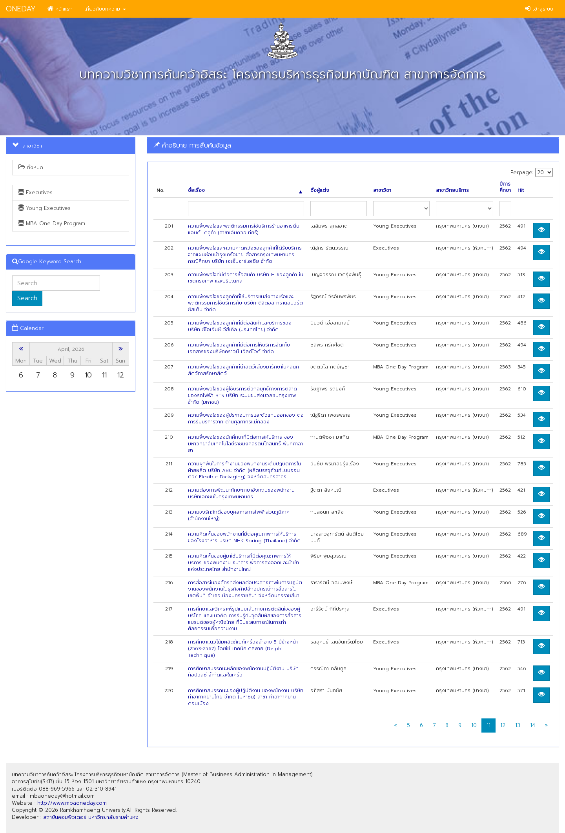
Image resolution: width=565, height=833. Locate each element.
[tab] (353, 145)
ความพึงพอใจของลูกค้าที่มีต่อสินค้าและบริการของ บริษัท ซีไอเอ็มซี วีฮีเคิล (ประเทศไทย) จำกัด (240, 326)
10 (474, 725)
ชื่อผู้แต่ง (319, 190)
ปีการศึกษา (505, 187)
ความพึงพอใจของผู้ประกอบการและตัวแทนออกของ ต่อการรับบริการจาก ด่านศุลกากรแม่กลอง (246, 418)
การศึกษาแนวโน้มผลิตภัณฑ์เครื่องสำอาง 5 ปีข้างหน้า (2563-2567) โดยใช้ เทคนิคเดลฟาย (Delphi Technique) (243, 648)
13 (517, 725)
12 (502, 725)
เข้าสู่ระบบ (539, 9)
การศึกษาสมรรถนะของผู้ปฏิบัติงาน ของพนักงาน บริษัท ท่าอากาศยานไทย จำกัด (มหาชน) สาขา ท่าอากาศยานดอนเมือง (245, 697)
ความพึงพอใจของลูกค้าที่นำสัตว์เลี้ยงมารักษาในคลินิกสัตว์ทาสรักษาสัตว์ (243, 370)
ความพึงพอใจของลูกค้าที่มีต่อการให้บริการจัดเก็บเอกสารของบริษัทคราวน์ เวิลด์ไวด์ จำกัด (239, 348)
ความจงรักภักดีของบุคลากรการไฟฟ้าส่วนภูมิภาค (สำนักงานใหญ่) (239, 515)
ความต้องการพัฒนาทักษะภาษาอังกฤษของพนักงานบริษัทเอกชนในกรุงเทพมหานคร (241, 493)
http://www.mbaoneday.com (72, 803)
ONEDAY (21, 9)
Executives (35, 192)
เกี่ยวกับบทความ (105, 9)
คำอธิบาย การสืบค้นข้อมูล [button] (192, 145)
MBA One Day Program (51, 223)
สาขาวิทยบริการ (452, 190)
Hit (521, 190)
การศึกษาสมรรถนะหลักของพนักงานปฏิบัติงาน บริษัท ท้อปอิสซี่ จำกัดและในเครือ (243, 672)
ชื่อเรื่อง (245, 190)
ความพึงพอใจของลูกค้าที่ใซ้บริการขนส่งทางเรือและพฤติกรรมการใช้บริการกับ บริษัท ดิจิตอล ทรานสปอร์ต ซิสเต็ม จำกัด (245, 303)
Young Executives (44, 208)
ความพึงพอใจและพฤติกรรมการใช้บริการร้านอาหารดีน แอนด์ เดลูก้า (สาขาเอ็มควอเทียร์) (243, 229)
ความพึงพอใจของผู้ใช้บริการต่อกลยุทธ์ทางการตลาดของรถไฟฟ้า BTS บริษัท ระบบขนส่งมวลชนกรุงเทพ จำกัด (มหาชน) (242, 395)
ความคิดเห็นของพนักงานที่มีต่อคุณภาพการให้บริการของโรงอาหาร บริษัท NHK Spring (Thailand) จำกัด (244, 537)
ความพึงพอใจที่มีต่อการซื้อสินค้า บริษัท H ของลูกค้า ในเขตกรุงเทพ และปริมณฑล (245, 278)
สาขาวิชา (382, 190)
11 (488, 725)
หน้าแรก (60, 9)
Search (27, 298)
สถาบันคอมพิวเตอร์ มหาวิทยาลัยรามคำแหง (91, 817)
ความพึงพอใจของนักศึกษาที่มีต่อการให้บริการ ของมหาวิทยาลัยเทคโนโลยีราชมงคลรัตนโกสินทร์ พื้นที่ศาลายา (245, 444)
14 (532, 725)
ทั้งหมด (30, 167)
